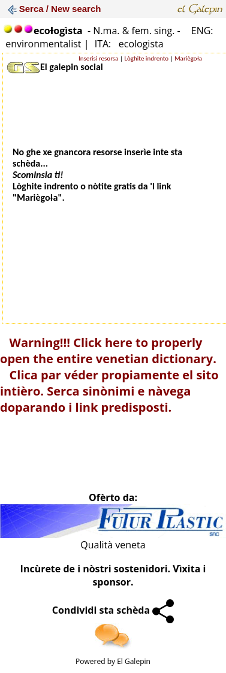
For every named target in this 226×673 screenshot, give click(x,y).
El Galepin (133, 661)
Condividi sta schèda (113, 610)
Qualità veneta (112, 544)
